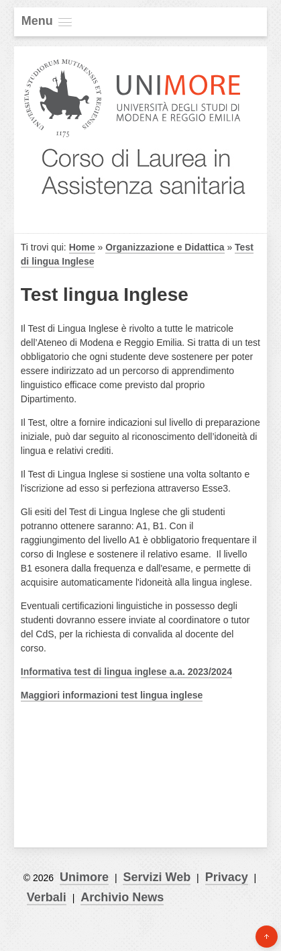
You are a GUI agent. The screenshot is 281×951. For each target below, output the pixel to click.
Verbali (46, 897)
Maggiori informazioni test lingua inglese (112, 695)
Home (82, 247)
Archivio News (122, 897)
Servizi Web (156, 877)
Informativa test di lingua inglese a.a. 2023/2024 (126, 671)
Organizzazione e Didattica (164, 247)
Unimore (84, 877)
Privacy (226, 877)
